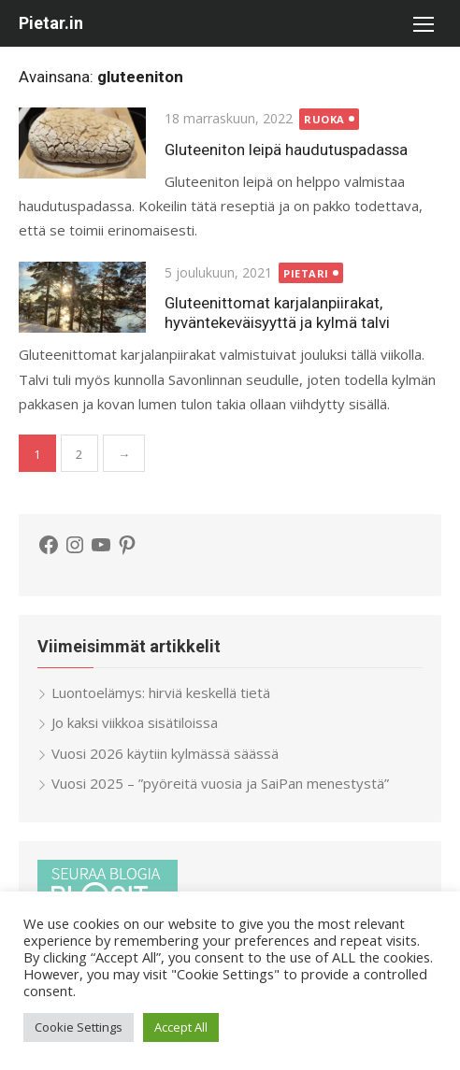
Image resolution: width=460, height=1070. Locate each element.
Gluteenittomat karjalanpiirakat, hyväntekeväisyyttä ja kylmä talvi (277, 312)
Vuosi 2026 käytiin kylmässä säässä (165, 753)
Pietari (306, 273)
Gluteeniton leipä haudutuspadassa (286, 149)
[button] (422, 23)
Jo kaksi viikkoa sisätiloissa (134, 722)
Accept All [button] (181, 1027)
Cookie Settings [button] (78, 1027)
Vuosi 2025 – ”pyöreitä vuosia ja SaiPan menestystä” (220, 783)
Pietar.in (51, 23)
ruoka (324, 119)
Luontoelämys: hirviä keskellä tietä (160, 692)
